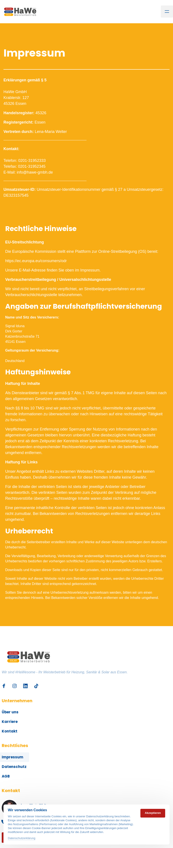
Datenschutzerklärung (21, 838)
